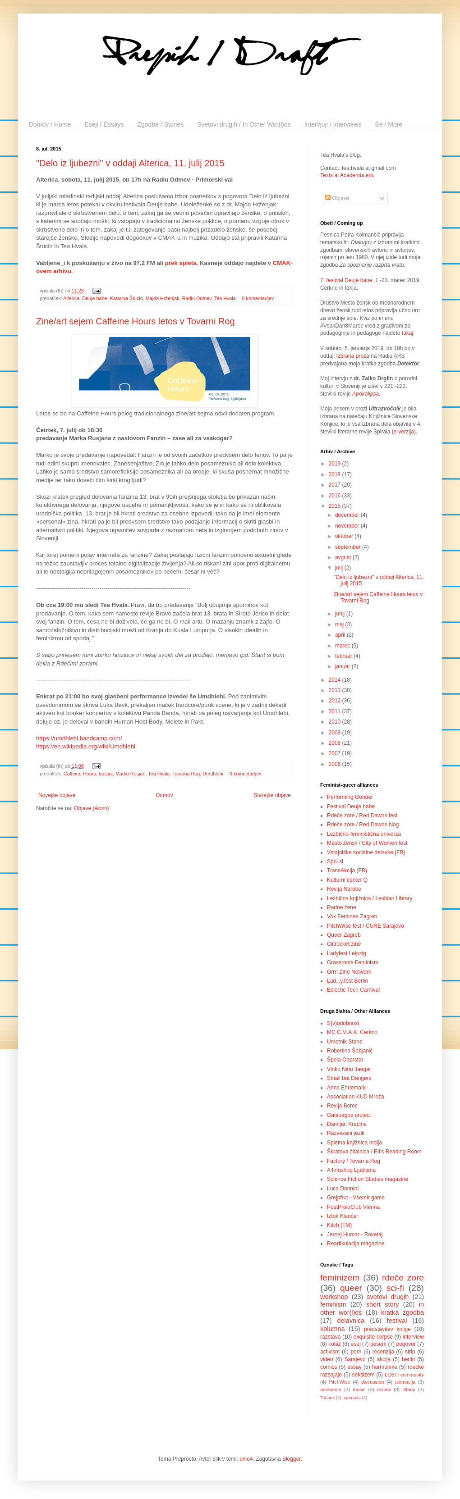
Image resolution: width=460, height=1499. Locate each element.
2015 (335, 506)
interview (413, 1337)
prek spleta (181, 263)
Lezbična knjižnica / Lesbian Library (369, 898)
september (348, 547)
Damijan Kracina (347, 1124)
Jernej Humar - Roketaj (354, 1234)
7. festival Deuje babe (346, 280)
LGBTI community (404, 1374)
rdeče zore (403, 1277)
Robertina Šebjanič (350, 1051)
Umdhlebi (212, 773)
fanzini (106, 773)
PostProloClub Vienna (353, 1207)
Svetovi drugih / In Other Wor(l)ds (243, 124)
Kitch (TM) (339, 1225)
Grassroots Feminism (352, 962)
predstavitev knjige (387, 1329)
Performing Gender (350, 797)
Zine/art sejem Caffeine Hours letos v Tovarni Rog (135, 321)
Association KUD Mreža (355, 1096)
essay (354, 1367)
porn (356, 1352)
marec (343, 645)
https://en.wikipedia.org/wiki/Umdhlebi (85, 746)
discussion (372, 1382)
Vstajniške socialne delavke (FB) (366, 852)
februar (344, 656)
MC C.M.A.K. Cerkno (352, 1032)
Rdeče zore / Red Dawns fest (362, 815)
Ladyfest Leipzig (346, 953)
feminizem (339, 1277)
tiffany (408, 1389)
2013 (335, 690)
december (348, 515)
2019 (335, 463)
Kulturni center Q (347, 880)
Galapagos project (349, 1115)
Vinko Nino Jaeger (349, 1069)
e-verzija (404, 431)
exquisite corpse (373, 1337)
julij (340, 568)
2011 (335, 711)
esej (356, 1344)
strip (410, 1352)
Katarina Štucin (126, 298)
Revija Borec (342, 1106)
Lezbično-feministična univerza (364, 834)
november (348, 526)
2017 (335, 485)
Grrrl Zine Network (349, 972)
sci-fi (395, 1288)
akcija (384, 1359)
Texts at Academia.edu (347, 175)
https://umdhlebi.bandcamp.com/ (79, 738)
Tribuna (327, 1397)
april (341, 635)
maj (340, 624)
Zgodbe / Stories (161, 124)
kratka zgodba (402, 1312)
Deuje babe (94, 298)
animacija (405, 1382)
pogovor (405, 1344)
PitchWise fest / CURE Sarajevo (365, 926)
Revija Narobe (344, 889)
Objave (337, 198)
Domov (164, 795)
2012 (335, 700)
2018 (335, 474)
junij (340, 614)
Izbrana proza (352, 356)
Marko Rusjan (130, 773)
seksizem (363, 1374)
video (326, 1359)
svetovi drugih (388, 1296)
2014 (335, 680)
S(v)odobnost (343, 1023)
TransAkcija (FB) (347, 870)
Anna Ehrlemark (346, 1087)
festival (397, 1320)
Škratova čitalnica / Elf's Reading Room (374, 1151)
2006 (335, 764)
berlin (408, 1359)
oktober (344, 536)
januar (343, 666)
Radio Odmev (197, 298)
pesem (378, 1344)
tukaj (407, 333)
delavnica (351, 1320)
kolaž (334, 1344)
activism (330, 1352)
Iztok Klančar (342, 1216)
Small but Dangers (349, 1078)
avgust (344, 557)
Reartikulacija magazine (355, 1243)
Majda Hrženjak (162, 298)
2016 (335, 495)
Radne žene (341, 907)
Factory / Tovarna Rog (353, 1161)
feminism (333, 1304)
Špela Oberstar (345, 1060)
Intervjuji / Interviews (333, 124)
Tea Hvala (225, 298)
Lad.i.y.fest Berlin (347, 981)
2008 (335, 743)
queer (351, 1288)
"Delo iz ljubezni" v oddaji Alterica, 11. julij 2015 (130, 163)
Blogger (291, 1459)
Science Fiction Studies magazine (367, 1179)
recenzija (383, 1352)
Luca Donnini (343, 1188)
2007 (335, 753)
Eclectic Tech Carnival (353, 990)
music (359, 1389)
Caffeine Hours (80, 773)
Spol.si (335, 861)
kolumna (332, 1328)
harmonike (384, 1367)
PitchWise (339, 1382)
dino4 (246, 1459)
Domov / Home (50, 124)
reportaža (351, 1397)
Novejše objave (56, 795)
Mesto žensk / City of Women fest (367, 843)
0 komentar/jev (258, 298)
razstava (330, 1337)
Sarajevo (354, 1359)
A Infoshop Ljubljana (351, 1170)
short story (382, 1304)
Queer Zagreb (344, 935)
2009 (335, 732)
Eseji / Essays (104, 124)
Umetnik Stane (345, 1042)
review (384, 1389)
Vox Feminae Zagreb (352, 916)
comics (328, 1367)
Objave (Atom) (91, 808)
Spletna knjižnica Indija (354, 1142)
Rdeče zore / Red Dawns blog (363, 824)
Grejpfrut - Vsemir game (356, 1197)
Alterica (71, 298)
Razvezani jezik (345, 1133)
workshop (334, 1296)
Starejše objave (272, 795)
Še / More (389, 124)
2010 (335, 722)
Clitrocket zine (344, 944)
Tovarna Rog (186, 773)
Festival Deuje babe (351, 806)
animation (330, 1389)
